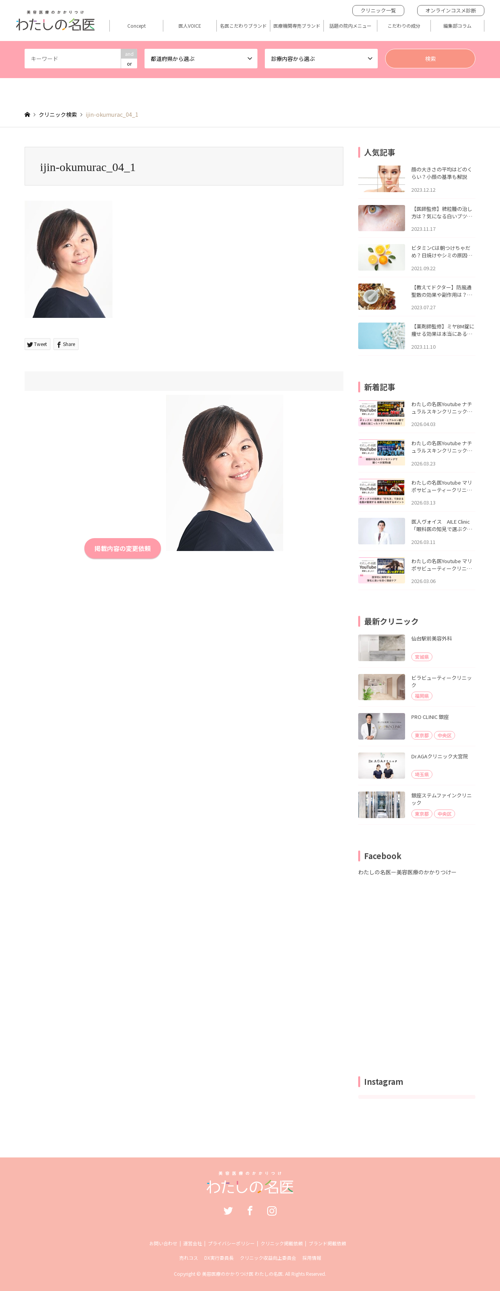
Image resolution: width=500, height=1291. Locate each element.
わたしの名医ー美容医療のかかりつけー (407, 872)
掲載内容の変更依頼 (123, 548)
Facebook (250, 1210)
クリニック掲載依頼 (282, 1243)
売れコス (188, 1257)
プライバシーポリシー (231, 1243)
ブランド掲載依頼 (327, 1243)
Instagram (272, 1210)
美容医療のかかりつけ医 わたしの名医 (242, 1273)
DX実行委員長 (219, 1257)
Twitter (228, 1210)
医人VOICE (190, 25)
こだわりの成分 (404, 25)
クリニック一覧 (378, 10)
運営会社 (192, 1243)
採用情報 (311, 1257)
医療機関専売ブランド (296, 25)
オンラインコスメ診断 (450, 10)
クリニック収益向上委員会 (268, 1257)
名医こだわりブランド (243, 25)
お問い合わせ (163, 1243)
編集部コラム (457, 25)
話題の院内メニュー (350, 25)
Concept (136, 25)
